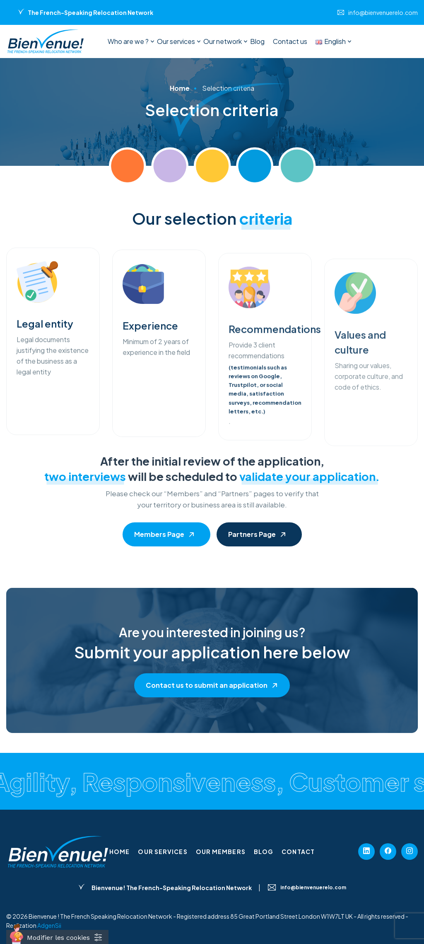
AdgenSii (49, 925)
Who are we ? (128, 41)
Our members (221, 851)
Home (119, 851)
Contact (298, 851)
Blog (257, 41)
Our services (176, 41)
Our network (222, 41)
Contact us (290, 41)
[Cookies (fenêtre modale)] (57, 937)
